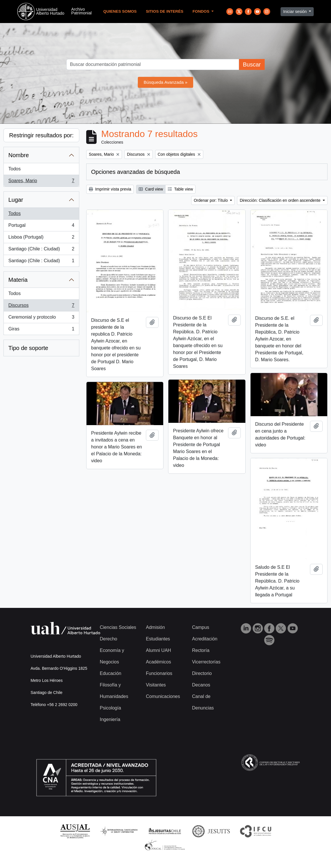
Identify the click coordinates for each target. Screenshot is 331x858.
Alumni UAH (158, 650)
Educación (110, 673)
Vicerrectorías (206, 661)
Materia (18, 280)
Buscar (252, 64)
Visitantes (156, 684)
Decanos (201, 684)
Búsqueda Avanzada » (165, 82)
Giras (41, 330)
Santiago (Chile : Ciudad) (41, 250)
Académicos (158, 661)
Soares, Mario (41, 182)
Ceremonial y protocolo (41, 318)
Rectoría (200, 650)
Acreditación (204, 638)
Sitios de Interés (164, 11)
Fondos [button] (201, 11)
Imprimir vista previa (110, 189)
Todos (14, 168)
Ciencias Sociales (118, 627)
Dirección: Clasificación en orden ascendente (280, 200)
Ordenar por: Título (211, 200)
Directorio (202, 673)
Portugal (41, 226)
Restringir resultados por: (41, 135)
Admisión (155, 627)
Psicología (110, 707)
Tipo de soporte (28, 348)
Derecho (108, 638)
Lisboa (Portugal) (41, 238)
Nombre (18, 155)
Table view (180, 189)
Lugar (15, 200)
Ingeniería (110, 719)
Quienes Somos (120, 11)
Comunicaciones (163, 696)
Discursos (41, 306)
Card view (151, 189)
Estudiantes (158, 638)
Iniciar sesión (295, 11)
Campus (200, 627)
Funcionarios (159, 673)
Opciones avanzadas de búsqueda (135, 172)
